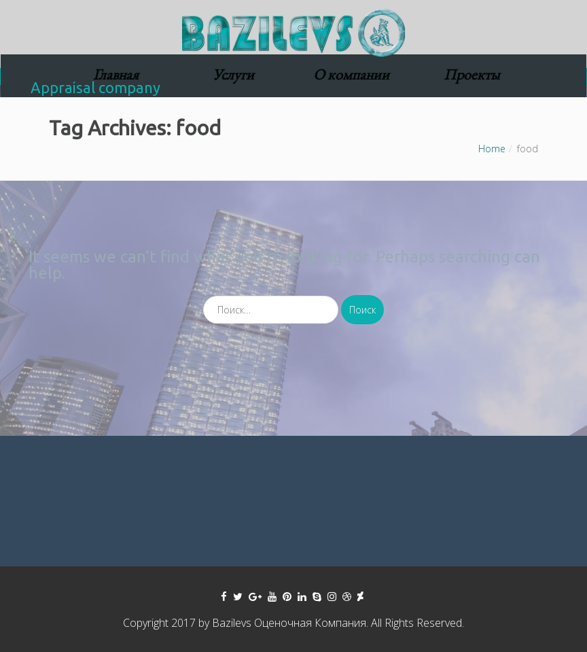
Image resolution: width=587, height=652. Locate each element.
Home (491, 148)
